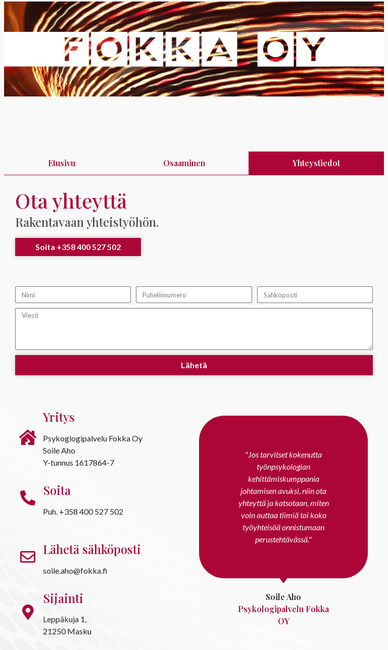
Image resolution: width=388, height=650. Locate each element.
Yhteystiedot (316, 163)
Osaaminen (184, 163)
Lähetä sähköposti (92, 549)
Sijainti (63, 598)
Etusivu (61, 163)
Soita (57, 490)
